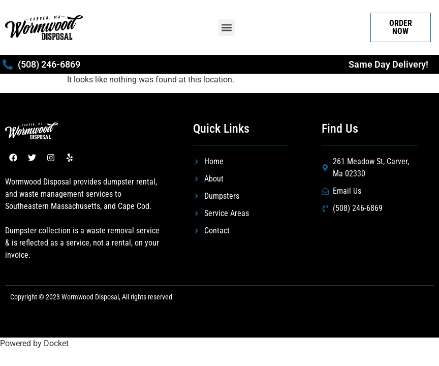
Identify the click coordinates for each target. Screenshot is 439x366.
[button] (226, 27)
